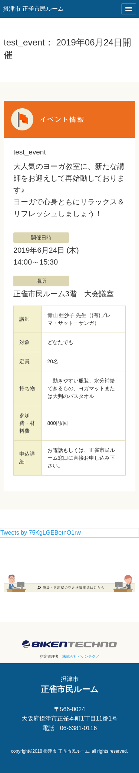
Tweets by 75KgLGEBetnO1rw (40, 532)
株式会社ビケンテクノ (80, 656)
